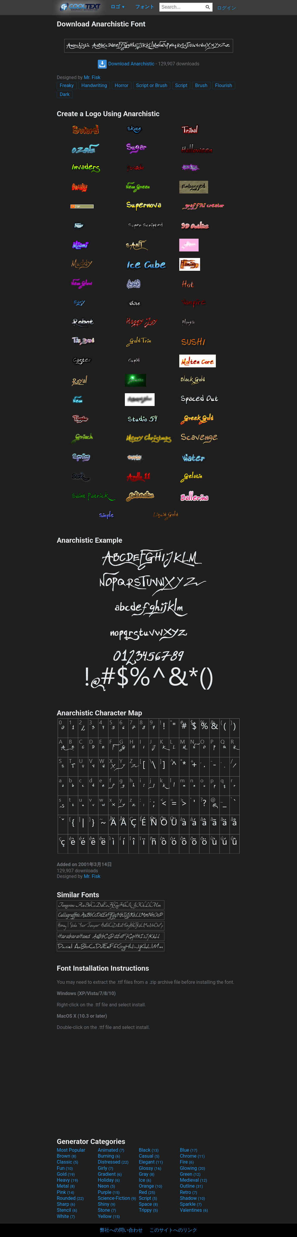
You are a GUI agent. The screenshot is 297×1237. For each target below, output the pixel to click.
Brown (66, 1156)
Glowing (192, 1168)
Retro (188, 1192)
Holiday (109, 1180)
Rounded (70, 1198)
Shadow (192, 1198)
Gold (66, 1174)
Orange (150, 1186)
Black (149, 1150)
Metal (66, 1186)
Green (190, 1174)
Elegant (151, 1162)
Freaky (67, 85)
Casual (149, 1156)
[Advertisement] (28, 109)
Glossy (150, 1168)
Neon (106, 1186)
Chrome (192, 1156)
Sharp (66, 1204)
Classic (67, 1162)
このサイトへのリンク (173, 1230)
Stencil (67, 1210)
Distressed (113, 1162)
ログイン (226, 8)
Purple (109, 1192)
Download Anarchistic (126, 64)
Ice (145, 1180)
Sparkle (191, 1204)
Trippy (148, 1210)
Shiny (106, 1204)
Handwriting (94, 85)
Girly (105, 1168)
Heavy (67, 1180)
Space (148, 1204)
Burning (109, 1156)
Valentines (194, 1210)
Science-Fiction (117, 1198)
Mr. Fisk (92, 77)
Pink (65, 1192)
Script (181, 85)
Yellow (109, 1216)
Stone (107, 1210)
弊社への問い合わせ (121, 1230)
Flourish (223, 85)
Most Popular (71, 1150)
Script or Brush (151, 85)
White (66, 1216)
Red (147, 1192)
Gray (146, 1174)
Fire (187, 1162)
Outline (191, 1186)
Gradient (110, 1174)
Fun (65, 1168)
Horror (121, 85)
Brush (201, 85)
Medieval (193, 1180)
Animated (111, 1150)
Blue (188, 1150)
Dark (65, 94)
